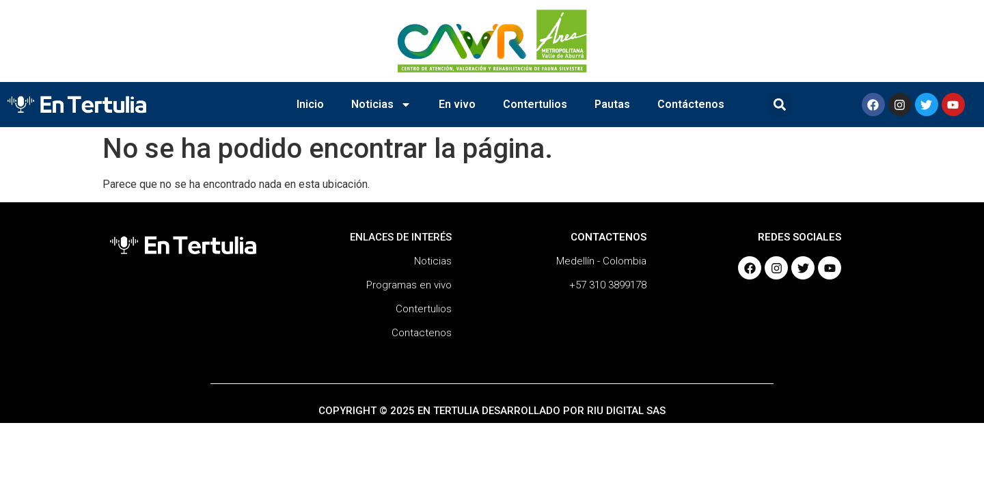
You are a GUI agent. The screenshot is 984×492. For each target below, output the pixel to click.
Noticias (381, 104)
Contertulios (535, 104)
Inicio (310, 104)
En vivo (457, 104)
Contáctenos (690, 104)
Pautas (612, 104)
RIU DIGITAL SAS (626, 411)
